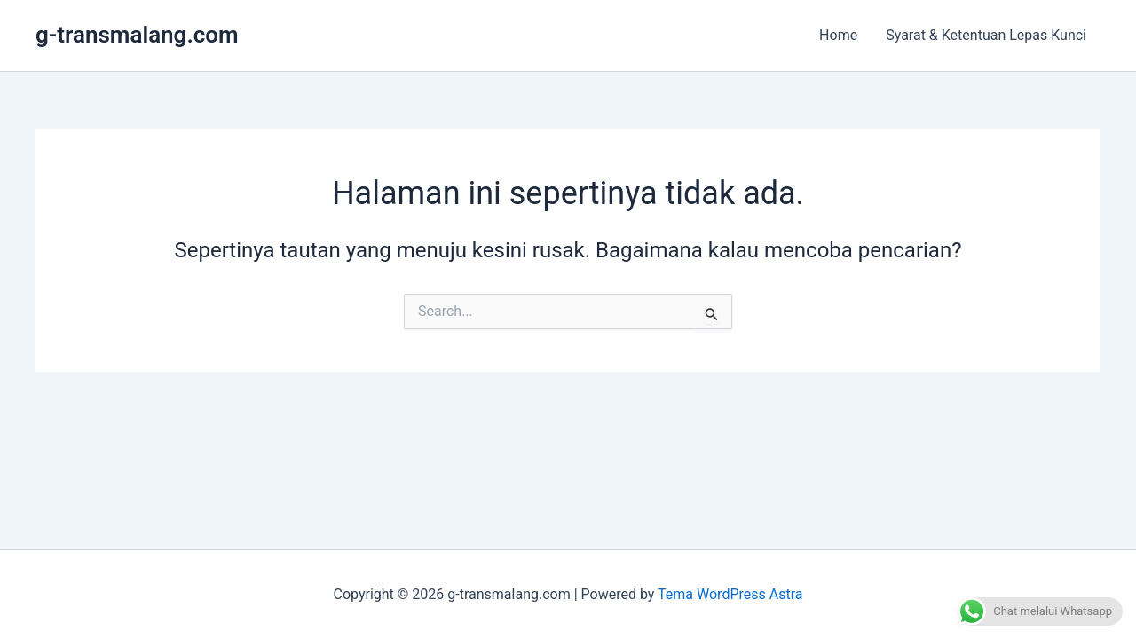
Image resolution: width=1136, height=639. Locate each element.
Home (838, 35)
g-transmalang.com (137, 34)
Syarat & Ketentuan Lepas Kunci (986, 35)
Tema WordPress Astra (730, 594)
